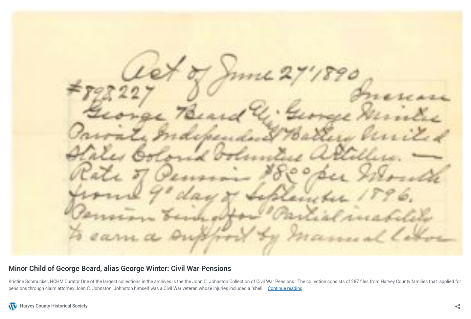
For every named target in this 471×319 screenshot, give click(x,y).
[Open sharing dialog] (457, 304)
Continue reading (285, 288)
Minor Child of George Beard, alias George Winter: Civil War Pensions (120, 268)
